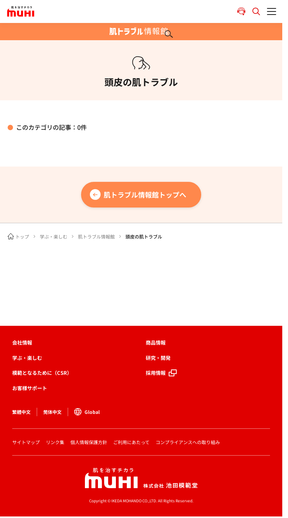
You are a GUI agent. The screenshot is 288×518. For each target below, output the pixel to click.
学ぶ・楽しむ (53, 236)
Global (87, 411)
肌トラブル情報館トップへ (145, 194)
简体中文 (52, 412)
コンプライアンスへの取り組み (188, 442)
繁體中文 (21, 412)
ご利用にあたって (131, 442)
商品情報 (156, 342)
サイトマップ (26, 442)
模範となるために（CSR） (42, 372)
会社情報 (22, 342)
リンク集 (55, 442)
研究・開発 (158, 357)
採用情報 (156, 372)
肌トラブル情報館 (96, 236)
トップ (22, 236)
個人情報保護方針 (88, 442)
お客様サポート (29, 388)
